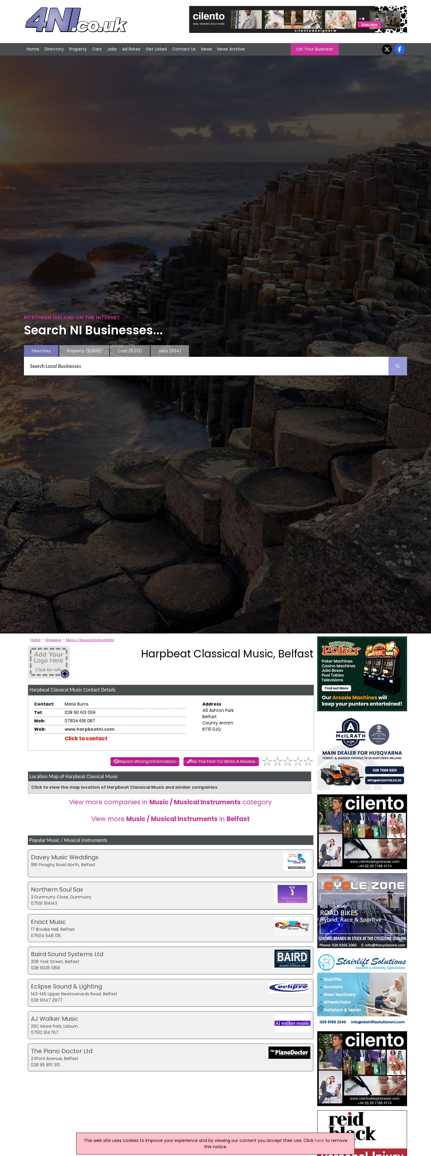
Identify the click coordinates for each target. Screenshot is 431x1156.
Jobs (112, 49)
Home (33, 49)
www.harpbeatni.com (89, 729)
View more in (170, 818)
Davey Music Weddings (64, 857)
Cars (97, 49)
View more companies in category (170, 802)
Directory (54, 49)
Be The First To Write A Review (223, 761)
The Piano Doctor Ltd (61, 1051)
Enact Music (48, 922)
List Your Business (315, 49)
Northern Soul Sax (57, 889)
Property (78, 49)
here (319, 1140)
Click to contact (86, 738)
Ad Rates (131, 49)
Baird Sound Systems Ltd (67, 954)
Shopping (53, 639)
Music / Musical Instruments (90, 639)
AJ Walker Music (54, 1019)
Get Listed (156, 49)
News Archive (231, 49)
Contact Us (184, 49)
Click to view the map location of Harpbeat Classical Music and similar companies (124, 787)
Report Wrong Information (147, 761)
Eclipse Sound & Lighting (66, 986)
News (206, 49)
